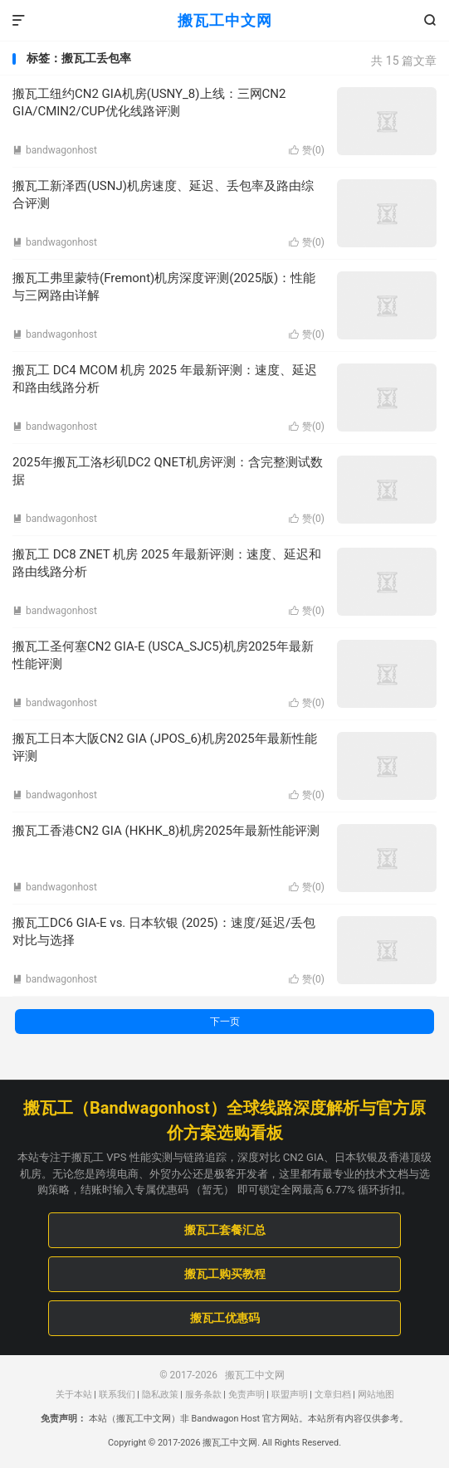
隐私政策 (160, 1394)
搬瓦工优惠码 (225, 1317)
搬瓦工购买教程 (225, 1273)
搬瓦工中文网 (225, 20)
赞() (307, 150)
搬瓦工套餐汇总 (225, 1229)
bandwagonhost (54, 150)
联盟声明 (289, 1394)
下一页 (225, 1021)
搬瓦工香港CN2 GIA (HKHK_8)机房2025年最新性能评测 (166, 830)
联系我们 (117, 1394)
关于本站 (74, 1394)
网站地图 (376, 1394)
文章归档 (333, 1394)
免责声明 (246, 1394)
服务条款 (203, 1394)
